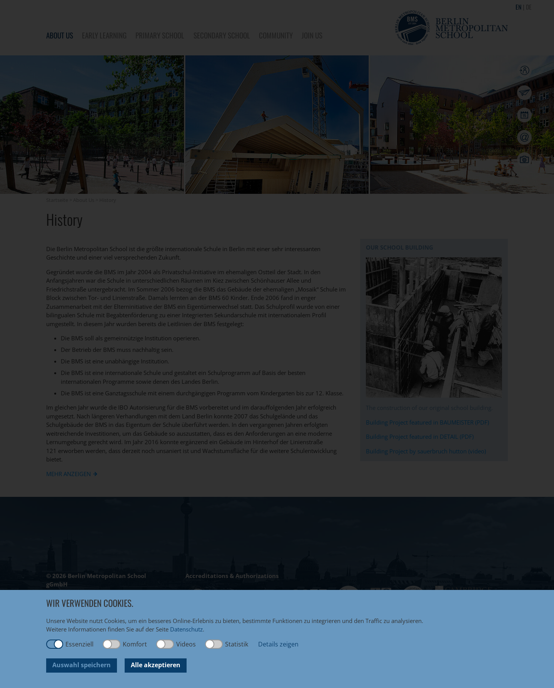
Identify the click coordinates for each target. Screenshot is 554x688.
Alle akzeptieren (155, 665)
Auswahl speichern (81, 665)
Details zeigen (278, 644)
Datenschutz (186, 629)
